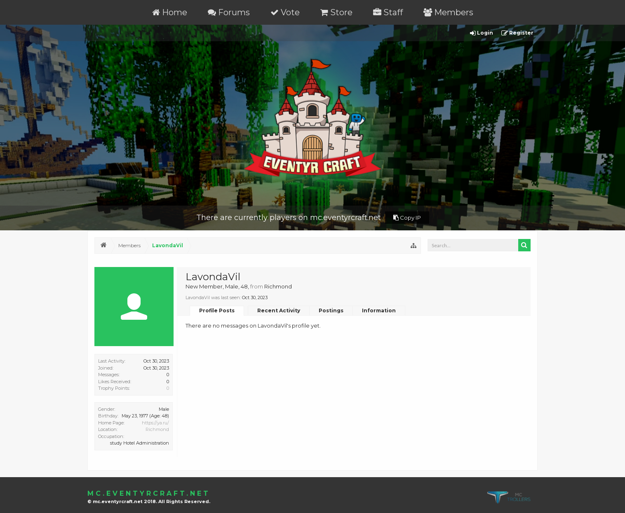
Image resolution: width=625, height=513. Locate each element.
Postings (331, 310)
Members (448, 12)
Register (517, 33)
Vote (285, 12)
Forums (229, 12)
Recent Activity (278, 310)
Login (481, 33)
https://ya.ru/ (155, 423)
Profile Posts (217, 310)
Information (379, 310)
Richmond (157, 429)
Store (336, 12)
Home (169, 12)
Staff (388, 12)
